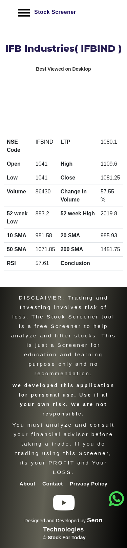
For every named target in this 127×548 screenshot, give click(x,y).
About (28, 483)
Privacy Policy (88, 483)
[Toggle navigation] (24, 12)
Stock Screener (55, 12)
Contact (53, 483)
